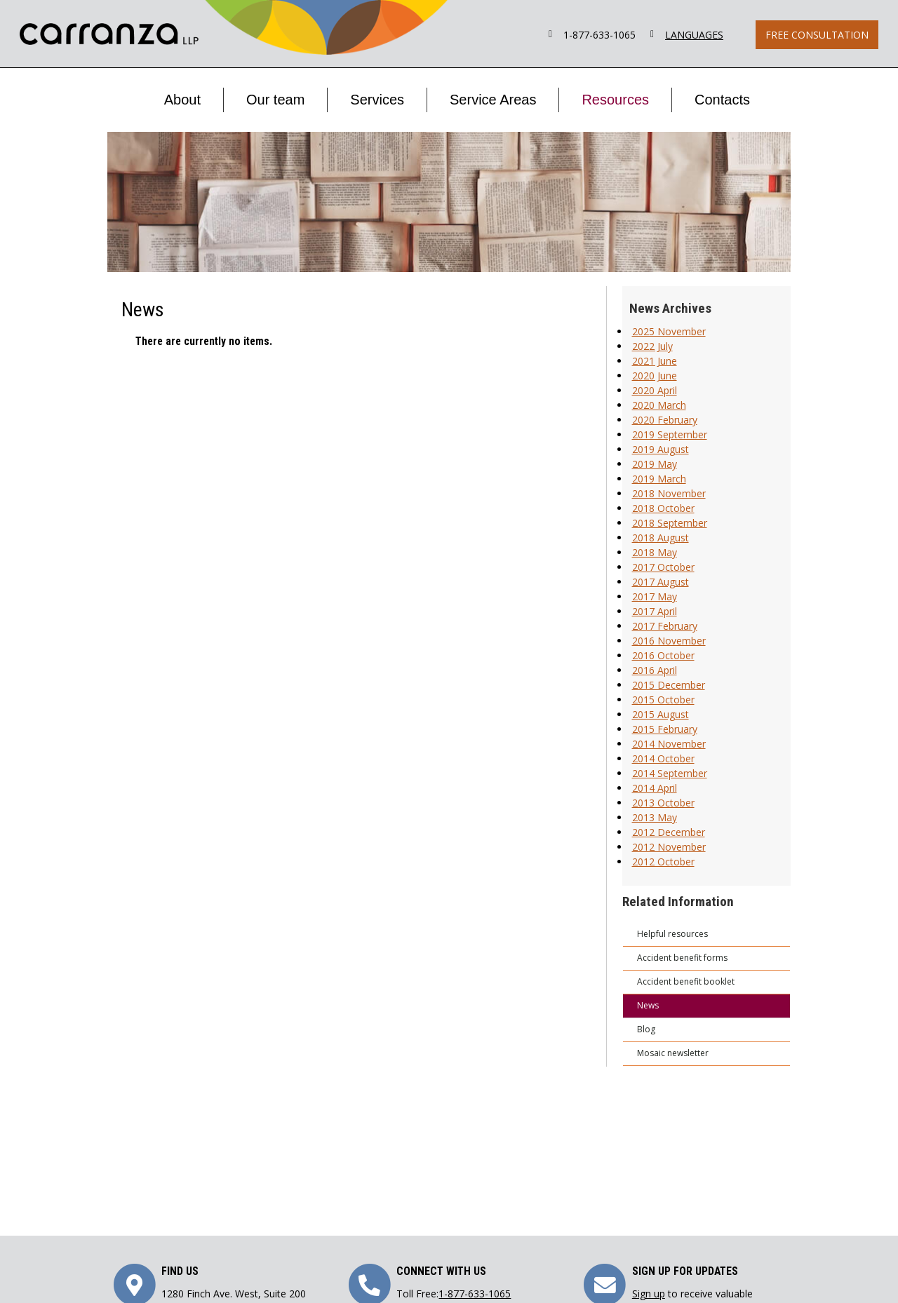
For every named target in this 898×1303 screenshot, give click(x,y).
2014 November (669, 743)
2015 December (668, 684)
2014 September (669, 773)
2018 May (654, 552)
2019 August (660, 449)
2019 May (654, 464)
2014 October (663, 758)
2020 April (654, 390)
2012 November (669, 846)
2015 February (664, 729)
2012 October (663, 861)
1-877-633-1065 (599, 34)
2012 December (668, 832)
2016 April (654, 670)
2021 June (654, 360)
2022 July (652, 346)
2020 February (664, 419)
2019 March (659, 478)
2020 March (659, 405)
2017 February (664, 626)
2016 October (663, 655)
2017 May (654, 596)
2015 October (663, 699)
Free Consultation (817, 34)
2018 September (669, 522)
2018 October (663, 508)
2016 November (669, 640)
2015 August (660, 714)
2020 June (654, 375)
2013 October (663, 802)
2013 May (654, 817)
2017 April (654, 611)
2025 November (669, 331)
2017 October (663, 567)
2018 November (669, 493)
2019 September (669, 434)
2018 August (660, 537)
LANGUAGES (694, 34)
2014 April (654, 788)
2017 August (660, 581)
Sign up (648, 1293)
